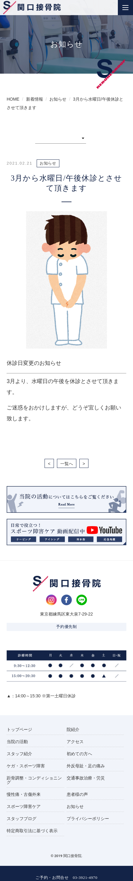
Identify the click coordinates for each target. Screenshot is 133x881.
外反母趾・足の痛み (86, 765)
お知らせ (75, 806)
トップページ (19, 729)
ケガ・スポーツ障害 (26, 765)
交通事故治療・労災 (86, 778)
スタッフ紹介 (19, 753)
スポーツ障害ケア (24, 806)
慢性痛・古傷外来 (24, 794)
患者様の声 (77, 794)
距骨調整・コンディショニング (34, 780)
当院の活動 (17, 741)
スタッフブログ (21, 818)
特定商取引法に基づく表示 (32, 830)
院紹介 (73, 729)
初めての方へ (79, 753)
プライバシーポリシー (88, 818)
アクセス (75, 741)
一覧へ (66, 463)
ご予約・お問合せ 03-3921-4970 (66, 877)
